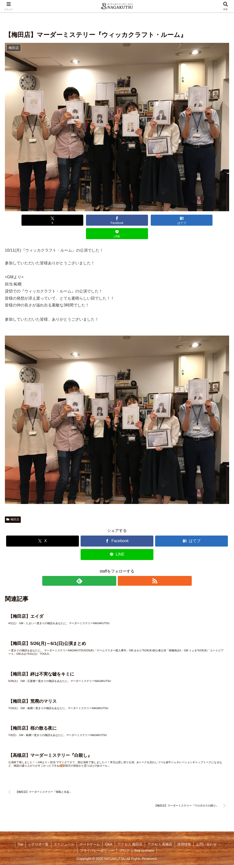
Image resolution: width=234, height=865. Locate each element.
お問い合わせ (206, 843)
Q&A (108, 843)
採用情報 (184, 843)
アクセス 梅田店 (129, 843)
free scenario (144, 850)
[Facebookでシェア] (94, 220)
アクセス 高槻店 (160, 843)
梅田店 (12, 506)
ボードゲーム (89, 843)
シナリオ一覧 (38, 843)
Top (20, 843)
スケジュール (64, 843)
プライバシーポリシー (97, 850)
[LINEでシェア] (185, 220)
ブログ (124, 850)
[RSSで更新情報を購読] (123, 567)
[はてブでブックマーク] (139, 220)
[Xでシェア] (49, 220)
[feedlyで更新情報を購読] (111, 567)
